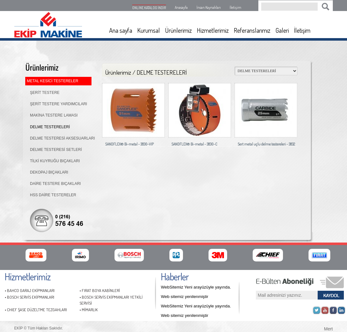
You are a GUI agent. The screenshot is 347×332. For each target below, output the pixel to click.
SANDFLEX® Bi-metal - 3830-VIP (129, 144)
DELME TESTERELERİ (50, 127)
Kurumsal (148, 30)
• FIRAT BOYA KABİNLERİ (99, 290)
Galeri (282, 30)
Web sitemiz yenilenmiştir (184, 296)
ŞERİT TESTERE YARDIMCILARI (58, 104)
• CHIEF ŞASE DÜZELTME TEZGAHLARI (36, 309)
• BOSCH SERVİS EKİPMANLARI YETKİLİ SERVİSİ (111, 300)
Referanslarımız (252, 30)
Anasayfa (181, 7)
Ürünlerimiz (178, 30)
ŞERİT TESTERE (45, 92)
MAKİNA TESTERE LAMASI (54, 115)
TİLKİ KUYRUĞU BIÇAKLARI (55, 161)
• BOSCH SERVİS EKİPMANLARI (29, 297)
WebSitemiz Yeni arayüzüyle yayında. (196, 287)
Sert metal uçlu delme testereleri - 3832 (266, 144)
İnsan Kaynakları (209, 7)
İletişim (235, 7)
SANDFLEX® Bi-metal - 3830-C (194, 144)
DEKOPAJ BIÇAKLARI (49, 172)
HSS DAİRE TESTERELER (53, 195)
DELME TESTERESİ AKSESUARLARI (62, 138)
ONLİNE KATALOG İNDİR (149, 7)
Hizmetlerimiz (213, 30)
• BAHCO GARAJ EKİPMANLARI (30, 290)
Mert (328, 328)
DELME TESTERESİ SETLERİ (56, 149)
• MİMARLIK (88, 309)
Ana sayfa (120, 30)
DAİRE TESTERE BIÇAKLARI (55, 183)
